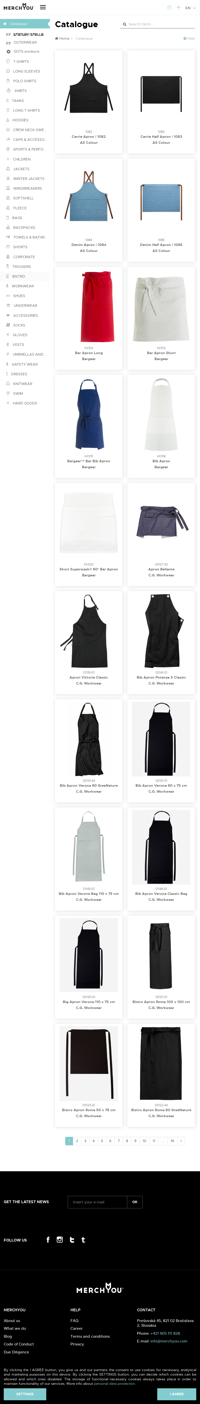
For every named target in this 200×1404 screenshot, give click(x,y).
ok (135, 1202)
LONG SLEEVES (23, 71)
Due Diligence (16, 1352)
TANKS (15, 100)
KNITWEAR (19, 384)
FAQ (74, 1320)
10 (144, 1141)
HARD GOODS (21, 403)
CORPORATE (20, 257)
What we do (15, 1328)
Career (76, 1328)
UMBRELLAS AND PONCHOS (28, 354)
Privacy (77, 1344)
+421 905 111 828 (165, 1333)
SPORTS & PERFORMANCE (28, 149)
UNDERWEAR (21, 305)
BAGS (14, 218)
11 (154, 1141)
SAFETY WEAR (22, 364)
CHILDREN (18, 159)
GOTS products (23, 51)
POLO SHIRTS (21, 81)
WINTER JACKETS (25, 178)
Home (62, 38)
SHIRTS (16, 90)
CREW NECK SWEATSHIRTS (28, 130)
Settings (25, 1394)
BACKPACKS (20, 227)
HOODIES (17, 120)
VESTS (15, 344)
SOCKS (15, 325)
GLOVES (17, 335)
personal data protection (114, 1383)
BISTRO (15, 276)
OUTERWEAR (21, 42)
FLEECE (16, 208)
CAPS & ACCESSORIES (28, 139)
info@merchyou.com (169, 1341)
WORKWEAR (20, 286)
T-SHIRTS (17, 61)
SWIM (14, 393)
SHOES (15, 296)
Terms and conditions (90, 1336)
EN (191, 8)
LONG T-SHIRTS (23, 110)
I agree (177, 1394)
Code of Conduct (19, 1344)
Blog (8, 1336)
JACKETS (18, 169)
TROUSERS (18, 266)
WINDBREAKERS (24, 188)
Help (189, 38)
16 (172, 1141)
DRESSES (16, 374)
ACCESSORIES (22, 315)
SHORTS (17, 247)
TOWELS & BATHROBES (28, 237)
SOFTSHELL (20, 198)
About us (12, 1320)
